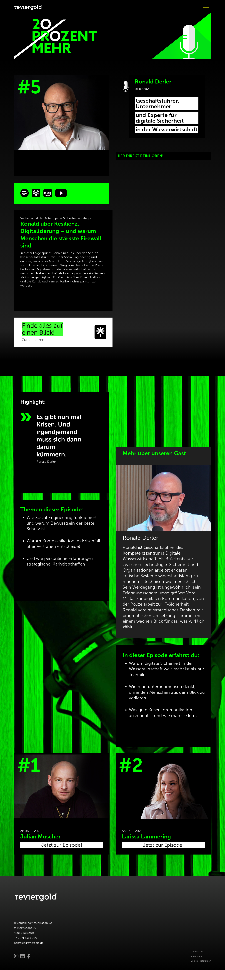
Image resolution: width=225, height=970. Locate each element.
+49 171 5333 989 (25, 937)
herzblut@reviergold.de (28, 942)
